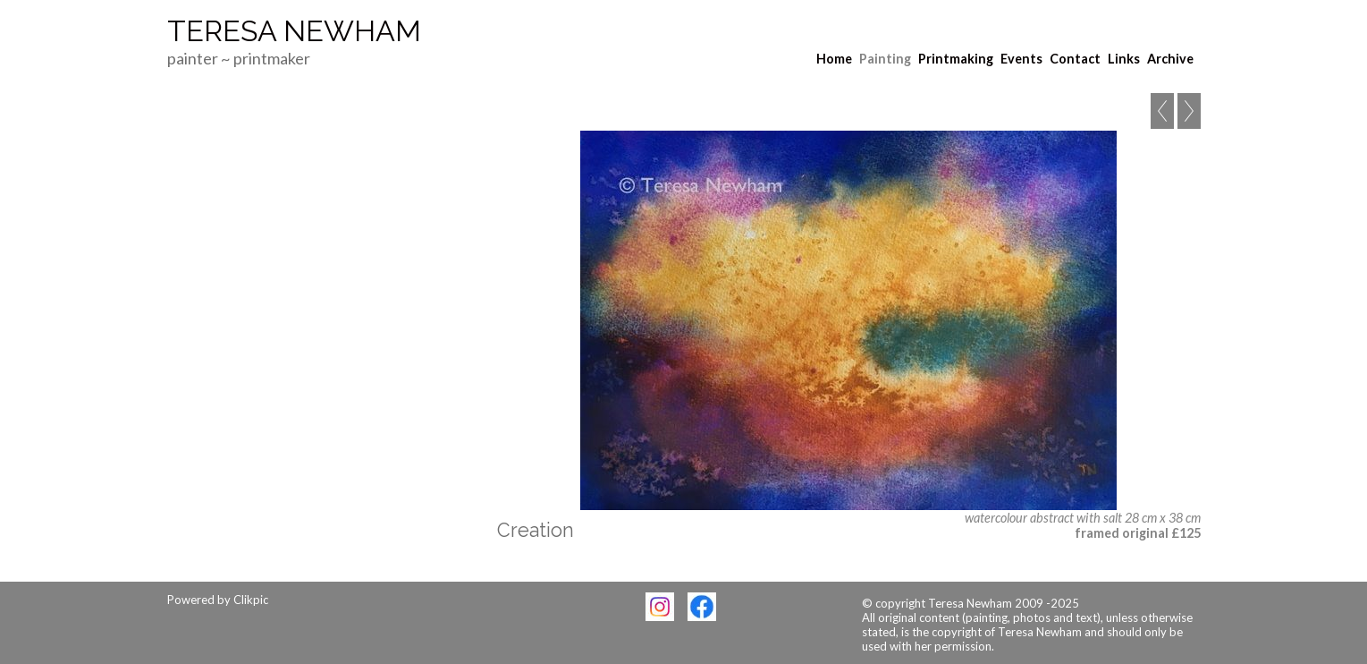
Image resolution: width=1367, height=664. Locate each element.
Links (1124, 58)
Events (1021, 58)
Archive (1170, 58)
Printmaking (955, 58)
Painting (885, 58)
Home (834, 58)
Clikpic (250, 599)
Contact (1075, 58)
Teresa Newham (294, 31)
